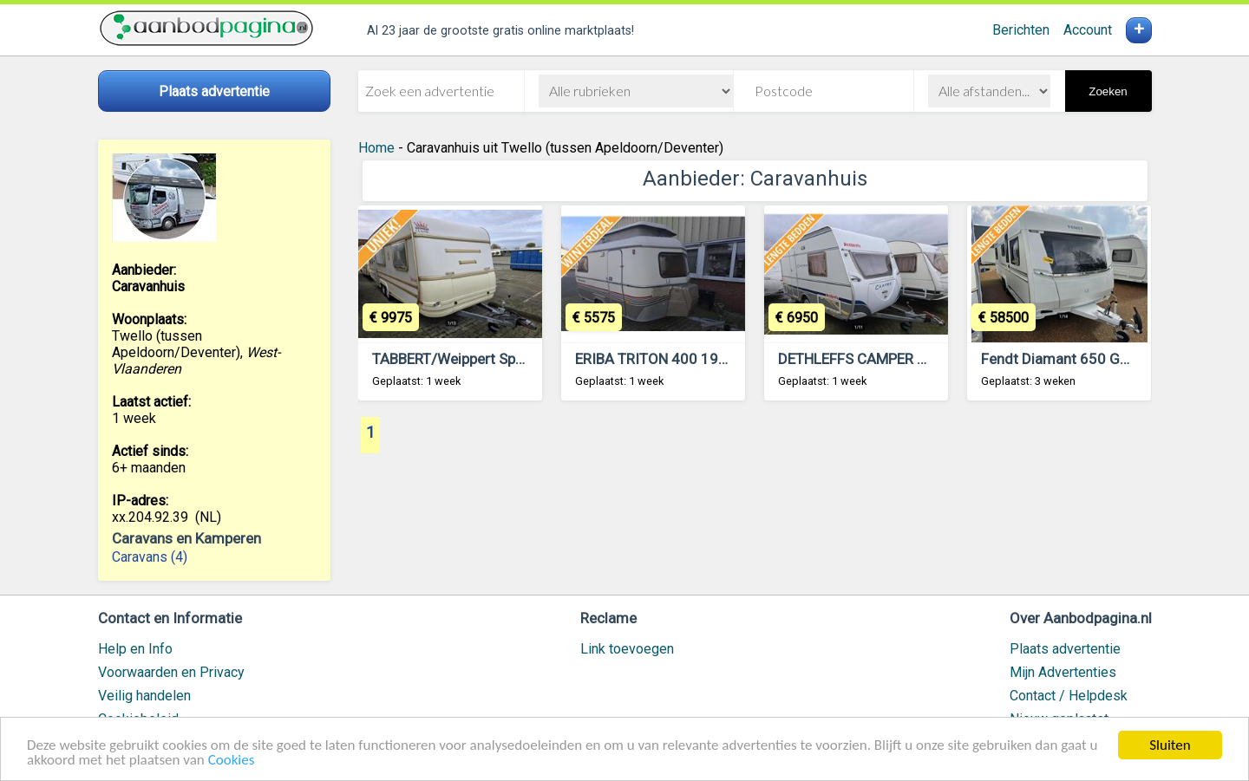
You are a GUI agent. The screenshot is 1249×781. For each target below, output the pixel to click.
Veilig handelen (144, 695)
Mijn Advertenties (1063, 672)
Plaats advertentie (1065, 649)
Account (1087, 30)
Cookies (231, 761)
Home (376, 148)
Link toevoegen (627, 649)
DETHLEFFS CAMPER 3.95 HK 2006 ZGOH (914, 359)
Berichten (1021, 30)
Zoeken (1108, 91)
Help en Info (135, 649)
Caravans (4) (149, 557)
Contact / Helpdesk (1069, 695)
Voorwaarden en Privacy (171, 672)
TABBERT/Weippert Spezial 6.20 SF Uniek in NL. (524, 359)
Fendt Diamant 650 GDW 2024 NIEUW (1104, 359)
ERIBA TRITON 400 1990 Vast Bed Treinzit (712, 359)
